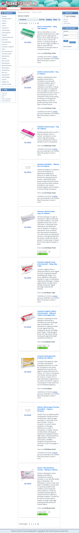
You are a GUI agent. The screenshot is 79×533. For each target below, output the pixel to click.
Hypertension (6, 56)
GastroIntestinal (6, 42)
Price (55, 19)
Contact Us (4, 93)
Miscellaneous (6, 63)
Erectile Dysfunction (7, 37)
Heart (3, 49)
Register (72, 42)
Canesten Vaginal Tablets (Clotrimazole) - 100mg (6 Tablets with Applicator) (46, 313)
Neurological (5, 68)
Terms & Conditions (6, 99)
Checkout (65, 21)
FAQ (3, 97)
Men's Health (5, 61)
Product (49, 19)
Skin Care (4, 72)
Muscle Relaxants (7, 65)
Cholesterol (5, 28)
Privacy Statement (6, 101)
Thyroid (4, 79)
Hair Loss (4, 44)
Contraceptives (6, 33)
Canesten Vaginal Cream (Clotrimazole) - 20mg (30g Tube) (47, 264)
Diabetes (4, 35)
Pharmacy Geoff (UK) (24, 12)
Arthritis (4, 21)
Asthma (4, 23)
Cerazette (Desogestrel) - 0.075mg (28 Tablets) (46, 357)
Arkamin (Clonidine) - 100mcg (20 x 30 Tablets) (48, 165)
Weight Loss (5, 82)
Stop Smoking (6, 77)
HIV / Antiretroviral (7, 51)
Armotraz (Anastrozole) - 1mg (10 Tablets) (46, 212)
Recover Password (67, 46)
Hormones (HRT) (6, 54)
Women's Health (6, 84)
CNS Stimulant (6, 30)
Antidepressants (6, 18)
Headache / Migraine (8, 47)
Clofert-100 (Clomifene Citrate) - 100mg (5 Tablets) (47, 469)
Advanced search (26, 8)
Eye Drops (5, 40)
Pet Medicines (6, 70)
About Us (4, 95)
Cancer (4, 25)
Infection (4, 58)
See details (27, 42)
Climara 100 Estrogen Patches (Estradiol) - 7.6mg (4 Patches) (48, 409)
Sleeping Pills (5, 75)
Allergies (4, 16)
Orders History (66, 23)
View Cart (65, 19)
